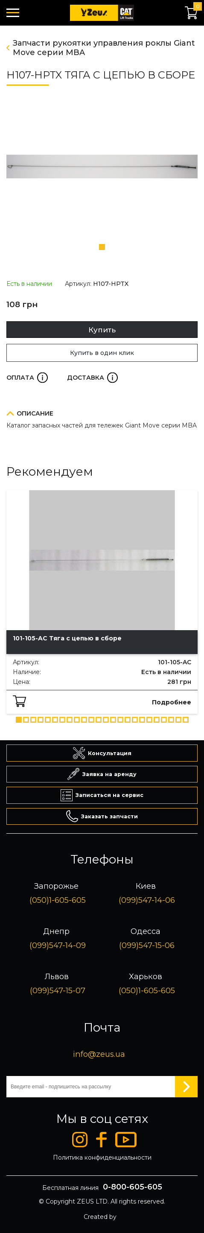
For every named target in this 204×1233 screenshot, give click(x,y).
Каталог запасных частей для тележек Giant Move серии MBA (101, 425)
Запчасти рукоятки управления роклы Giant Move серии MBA (104, 47)
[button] (102, 247)
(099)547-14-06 (147, 900)
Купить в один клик (102, 353)
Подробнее (171, 702)
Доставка (92, 377)
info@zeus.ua (99, 1054)
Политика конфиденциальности (102, 1157)
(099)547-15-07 (57, 990)
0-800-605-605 (132, 1187)
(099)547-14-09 (57, 945)
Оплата (27, 377)
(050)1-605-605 (57, 900)
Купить (102, 330)
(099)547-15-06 (147, 945)
